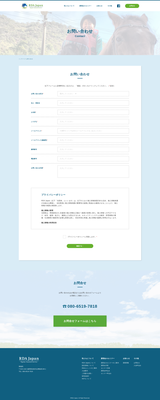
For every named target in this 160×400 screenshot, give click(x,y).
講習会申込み (105, 371)
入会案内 (85, 371)
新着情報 (126, 363)
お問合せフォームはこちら (80, 321)
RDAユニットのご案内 (89, 368)
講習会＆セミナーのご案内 (110, 363)
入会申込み (137, 365)
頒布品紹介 (85, 376)
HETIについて (86, 379)
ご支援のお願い (87, 373)
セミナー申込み (106, 373)
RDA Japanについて (89, 363)
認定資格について (88, 365)
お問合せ (132, 6)
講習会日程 (104, 365)
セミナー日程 (105, 368)
